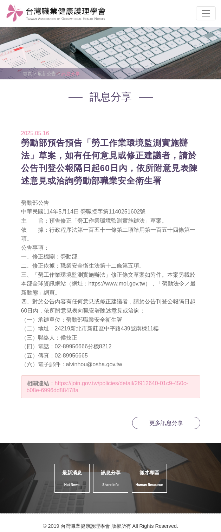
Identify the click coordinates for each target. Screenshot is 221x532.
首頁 (27, 73)
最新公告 (47, 73)
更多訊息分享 (166, 423)
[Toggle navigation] (206, 13)
